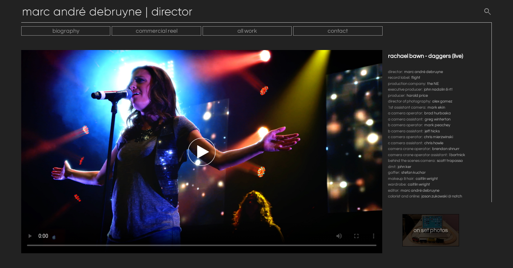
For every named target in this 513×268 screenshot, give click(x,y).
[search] (487, 13)
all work (247, 31)
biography (65, 31)
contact (338, 31)
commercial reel (156, 31)
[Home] (111, 13)
